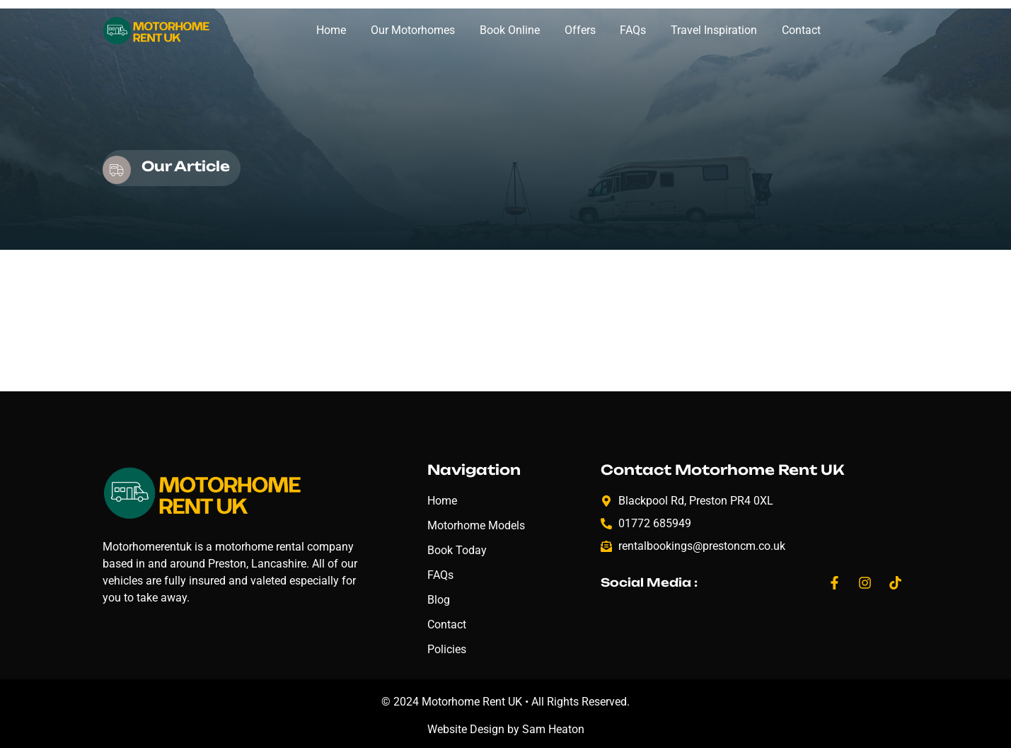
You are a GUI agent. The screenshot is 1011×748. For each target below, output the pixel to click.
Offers (580, 30)
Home (331, 30)
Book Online (510, 30)
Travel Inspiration (714, 30)
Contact (801, 30)
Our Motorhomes (413, 30)
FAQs (633, 30)
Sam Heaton (553, 729)
